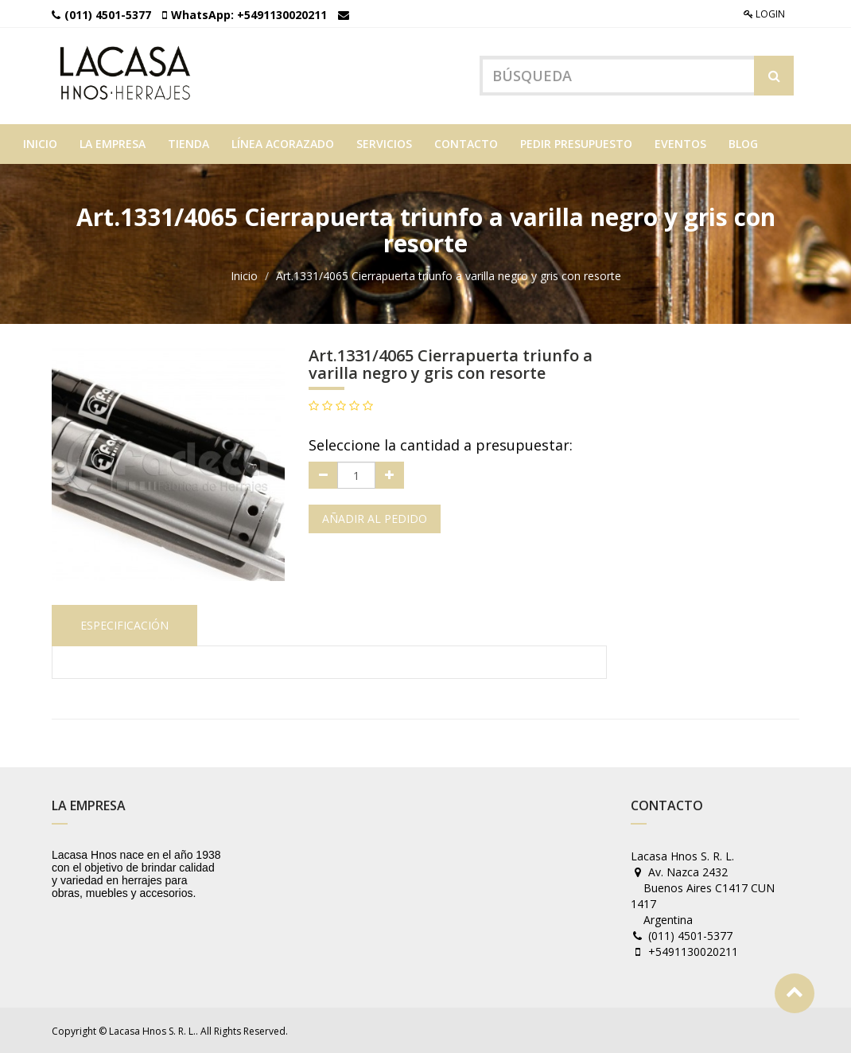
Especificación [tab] (124, 623)
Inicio (244, 275)
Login (764, 14)
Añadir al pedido (374, 517)
